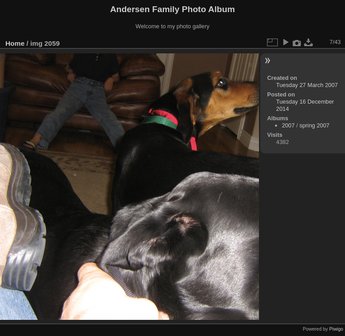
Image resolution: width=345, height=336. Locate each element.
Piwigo (336, 329)
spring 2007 (314, 125)
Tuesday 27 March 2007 (307, 85)
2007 (288, 125)
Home (15, 43)
